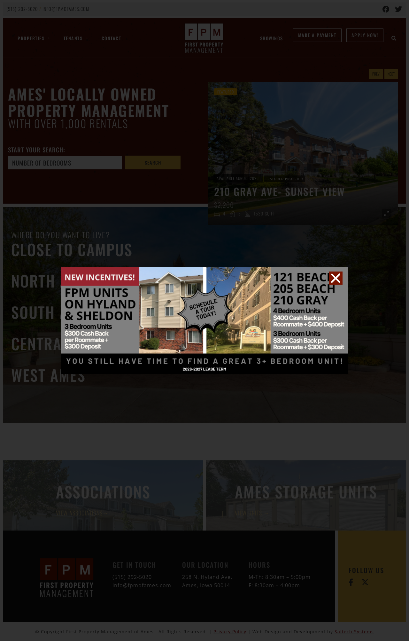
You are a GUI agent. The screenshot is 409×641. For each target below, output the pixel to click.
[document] (204, 320)
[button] (336, 278)
